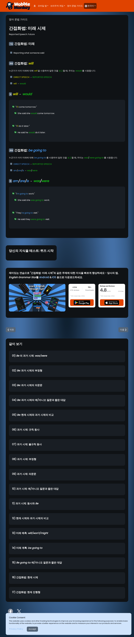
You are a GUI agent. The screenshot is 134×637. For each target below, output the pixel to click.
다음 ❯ (123, 329)
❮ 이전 (10, 329)
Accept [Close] (32, 629)
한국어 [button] (89, 5)
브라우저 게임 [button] (56, 5)
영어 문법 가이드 (75, 5)
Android (44, 277)
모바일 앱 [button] (42, 5)
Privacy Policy (16, 628)
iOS (54, 277)
